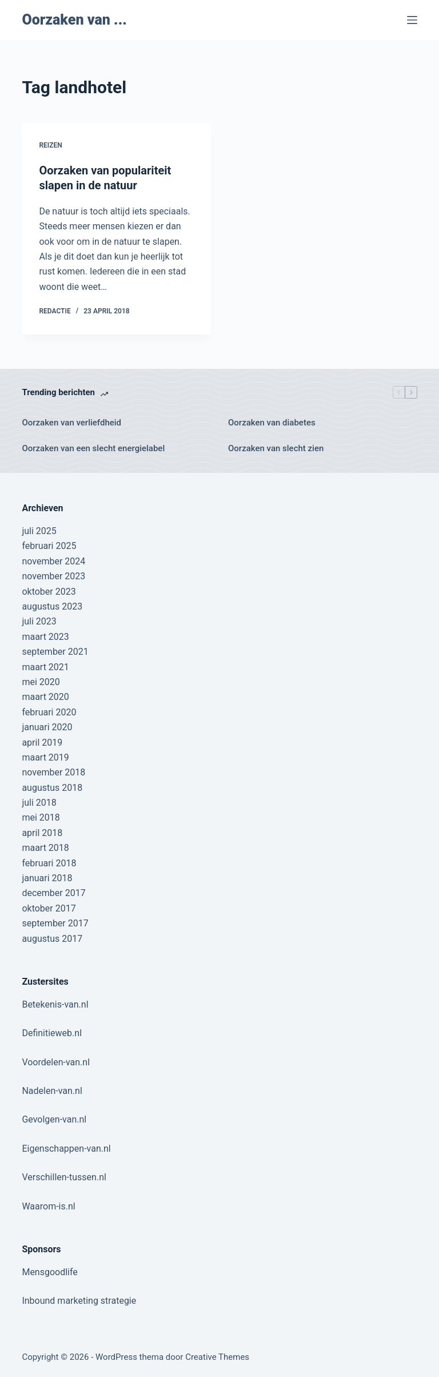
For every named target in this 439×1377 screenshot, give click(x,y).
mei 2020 (40, 681)
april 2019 (42, 742)
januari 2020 (47, 727)
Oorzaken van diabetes (272, 422)
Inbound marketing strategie (79, 1300)
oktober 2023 (48, 591)
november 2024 (53, 561)
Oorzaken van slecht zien (276, 448)
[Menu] (412, 20)
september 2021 (55, 651)
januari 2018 (47, 878)
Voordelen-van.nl (56, 1062)
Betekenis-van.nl (55, 1004)
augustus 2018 (52, 787)
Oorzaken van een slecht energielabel (93, 448)
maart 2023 (45, 636)
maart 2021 (45, 667)
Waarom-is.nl (48, 1206)
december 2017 (53, 893)
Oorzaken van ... (74, 19)
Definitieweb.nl (52, 1033)
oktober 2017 (48, 908)
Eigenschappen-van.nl (66, 1148)
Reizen (50, 145)
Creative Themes (217, 1357)
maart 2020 (45, 696)
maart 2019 (45, 757)
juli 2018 (39, 802)
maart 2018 (45, 847)
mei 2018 (40, 817)
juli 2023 (39, 621)
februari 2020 (49, 712)
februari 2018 (49, 863)
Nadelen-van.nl (52, 1090)
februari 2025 (49, 545)
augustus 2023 (52, 606)
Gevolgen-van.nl (54, 1119)
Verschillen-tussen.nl (64, 1177)
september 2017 (55, 923)
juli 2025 (39, 531)
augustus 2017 (52, 938)
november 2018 (53, 772)
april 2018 (42, 832)
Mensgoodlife (49, 1272)
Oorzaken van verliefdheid (71, 422)
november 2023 (53, 576)
